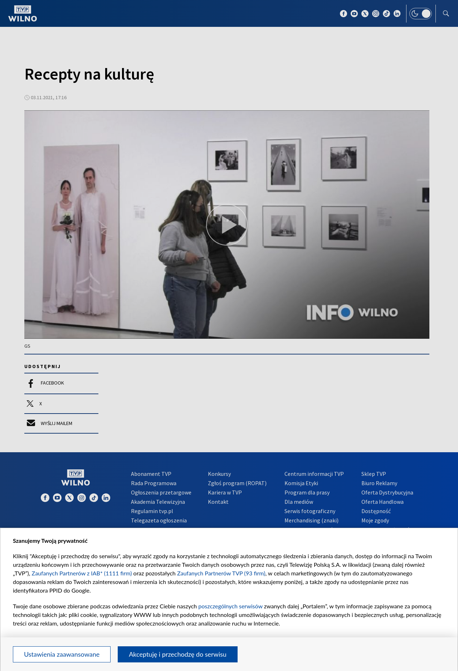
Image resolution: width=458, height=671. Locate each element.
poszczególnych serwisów (230, 606)
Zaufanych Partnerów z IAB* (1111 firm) (82, 573)
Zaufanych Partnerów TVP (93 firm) (221, 573)
